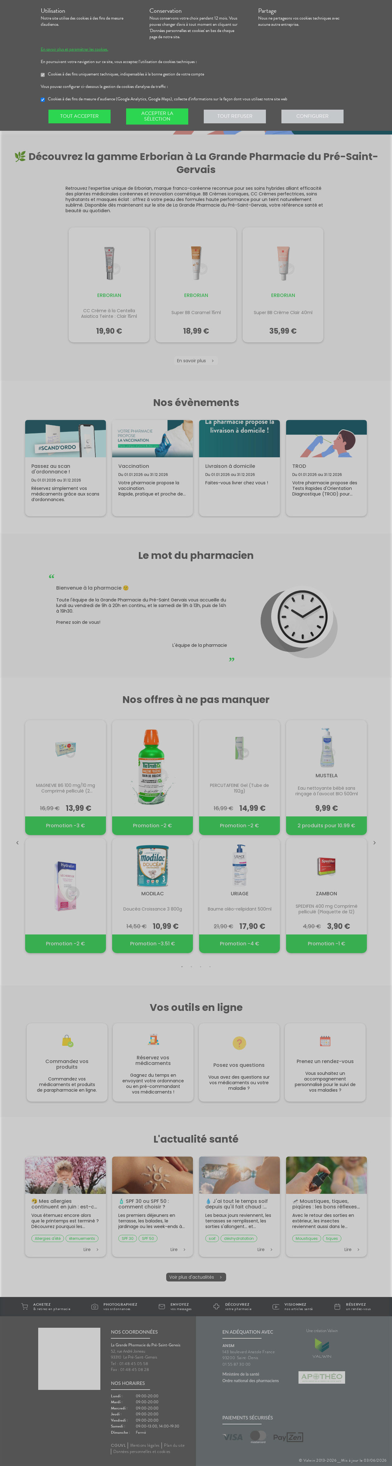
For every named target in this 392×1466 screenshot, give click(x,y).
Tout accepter (79, 116)
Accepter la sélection (157, 116)
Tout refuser (235, 116)
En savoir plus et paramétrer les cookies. (74, 49)
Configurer (312, 116)
